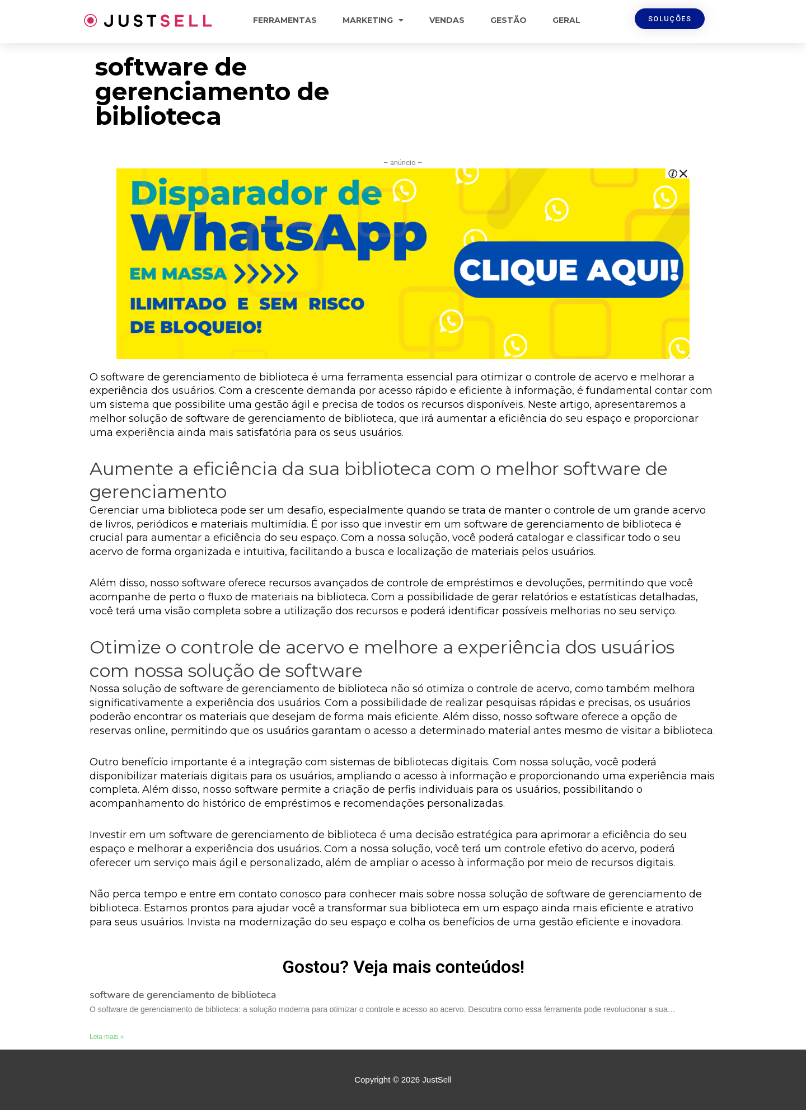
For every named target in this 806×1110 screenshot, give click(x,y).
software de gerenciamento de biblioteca (183, 994)
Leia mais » (107, 1037)
